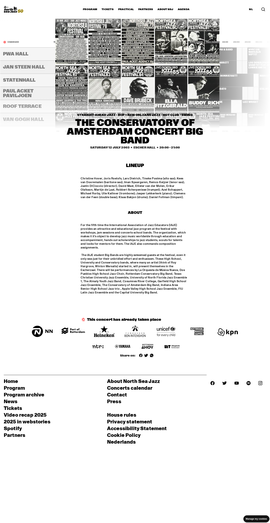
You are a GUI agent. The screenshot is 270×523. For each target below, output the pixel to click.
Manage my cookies (256, 519)
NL (251, 9)
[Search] (263, 9)
